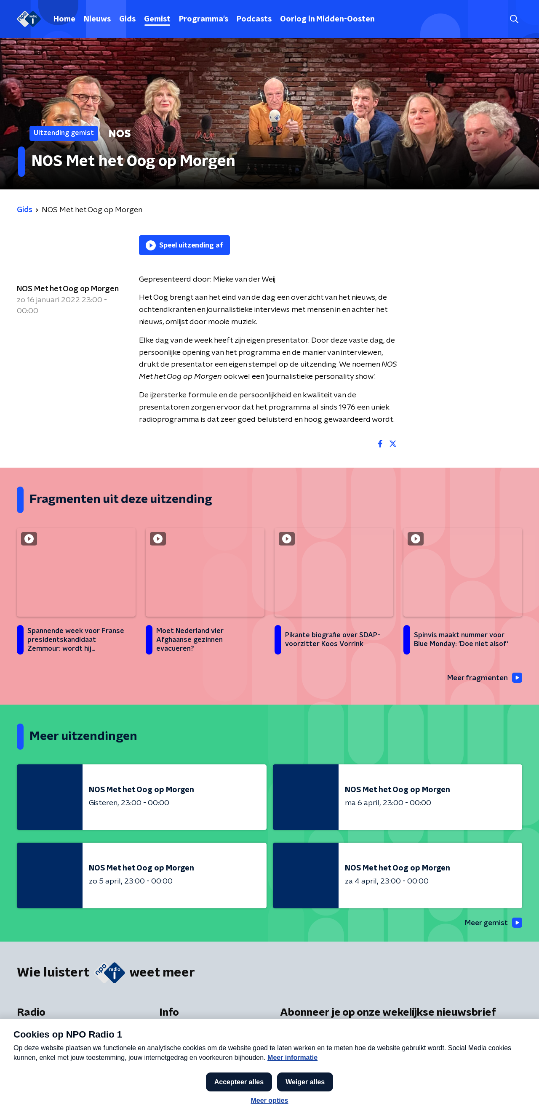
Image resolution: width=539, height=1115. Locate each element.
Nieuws (97, 19)
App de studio (183, 1070)
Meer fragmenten (483, 678)
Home (64, 19)
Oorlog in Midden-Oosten (327, 19)
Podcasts (254, 19)
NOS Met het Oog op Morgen (68, 289)
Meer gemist (492, 923)
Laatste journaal (410, 1097)
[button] (238, 1097)
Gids (127, 19)
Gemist (157, 19)
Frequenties (37, 1036)
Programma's (203, 19)
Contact (173, 1036)
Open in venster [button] (501, 1097)
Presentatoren (42, 1070)
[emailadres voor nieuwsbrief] (401, 1060)
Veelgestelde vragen (195, 1053)
